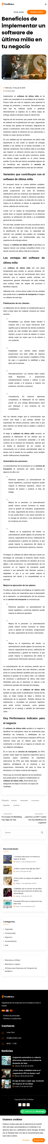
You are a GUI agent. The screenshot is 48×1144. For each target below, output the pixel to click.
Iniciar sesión (19, 12)
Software (14, 800)
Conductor (16, 805)
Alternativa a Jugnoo (12, 964)
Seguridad (6, 805)
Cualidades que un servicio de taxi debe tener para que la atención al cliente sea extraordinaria (28, 891)
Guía (6, 945)
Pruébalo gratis (36, 12)
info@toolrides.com (14, 1038)
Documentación (11, 941)
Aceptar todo (39, 1140)
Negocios (8, 937)
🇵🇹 (11, 1010)
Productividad (10, 91)
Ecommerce (35, 800)
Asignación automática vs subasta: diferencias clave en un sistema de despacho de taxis (26, 1060)
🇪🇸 (4, 1010)
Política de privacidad (11, 1016)
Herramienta (24, 800)
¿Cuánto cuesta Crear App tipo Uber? (27, 869)
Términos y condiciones (12, 1019)
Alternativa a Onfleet (12, 960)
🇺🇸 (7, 1010)
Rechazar (26, 1140)
